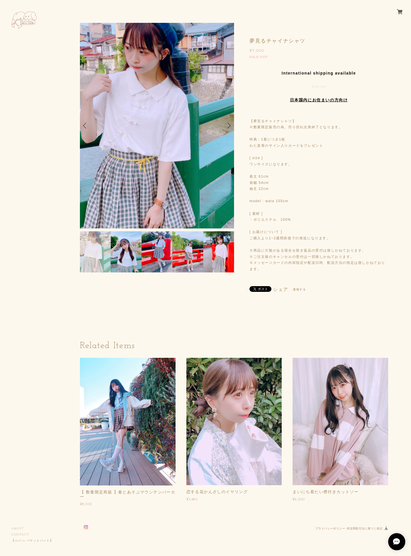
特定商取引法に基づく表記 (364, 528)
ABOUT (17, 528)
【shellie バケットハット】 (32, 540)
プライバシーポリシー (330, 528)
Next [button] (228, 125)
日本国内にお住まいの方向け (319, 100)
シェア (280, 289)
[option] (157, 125)
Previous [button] (85, 125)
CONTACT (20, 534)
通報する (299, 289)
